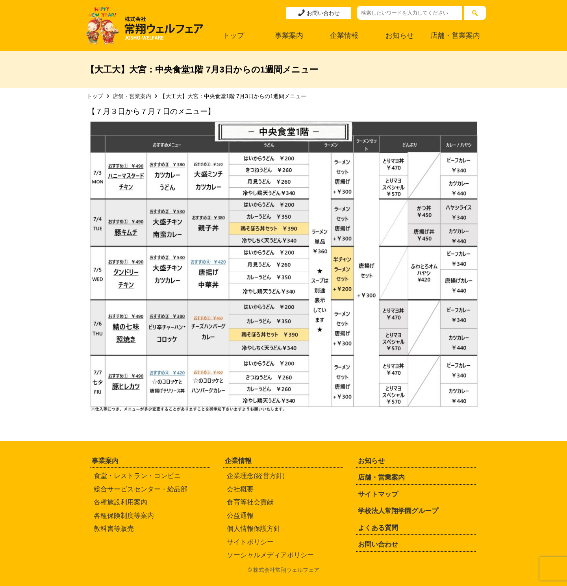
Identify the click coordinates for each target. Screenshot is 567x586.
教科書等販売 (114, 528)
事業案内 (289, 35)
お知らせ (399, 35)
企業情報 (344, 35)
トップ (233, 35)
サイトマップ (378, 494)
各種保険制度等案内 (124, 515)
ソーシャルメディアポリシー (270, 555)
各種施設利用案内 (120, 502)
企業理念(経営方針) (256, 476)
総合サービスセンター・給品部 (140, 489)
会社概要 (240, 489)
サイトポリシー (250, 542)
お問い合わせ (318, 13)
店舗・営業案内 (455, 35)
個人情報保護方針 (253, 528)
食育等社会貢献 (250, 502)
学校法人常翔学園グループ (398, 511)
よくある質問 (378, 528)
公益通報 (240, 515)
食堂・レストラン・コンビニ (137, 476)
